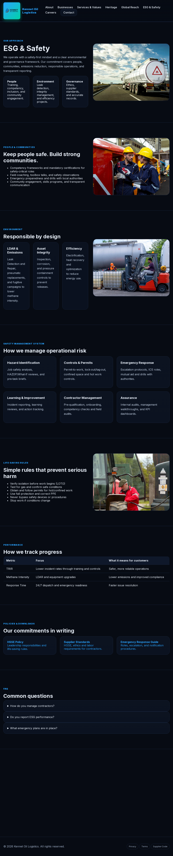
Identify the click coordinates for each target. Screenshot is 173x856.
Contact (68, 12)
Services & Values (89, 7)
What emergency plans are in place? (33, 728)
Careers (50, 12)
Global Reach (130, 7)
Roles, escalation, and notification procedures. (142, 645)
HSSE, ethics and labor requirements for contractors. (83, 645)
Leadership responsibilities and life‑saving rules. (26, 645)
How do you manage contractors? (32, 706)
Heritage (111, 7)
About (49, 7)
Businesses (65, 7)
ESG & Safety (151, 7)
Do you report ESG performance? (32, 717)
